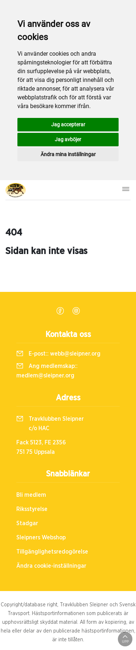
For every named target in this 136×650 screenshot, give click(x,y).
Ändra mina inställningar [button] (68, 154)
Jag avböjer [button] (68, 139)
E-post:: (58, 353)
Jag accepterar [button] (68, 124)
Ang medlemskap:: (47, 370)
